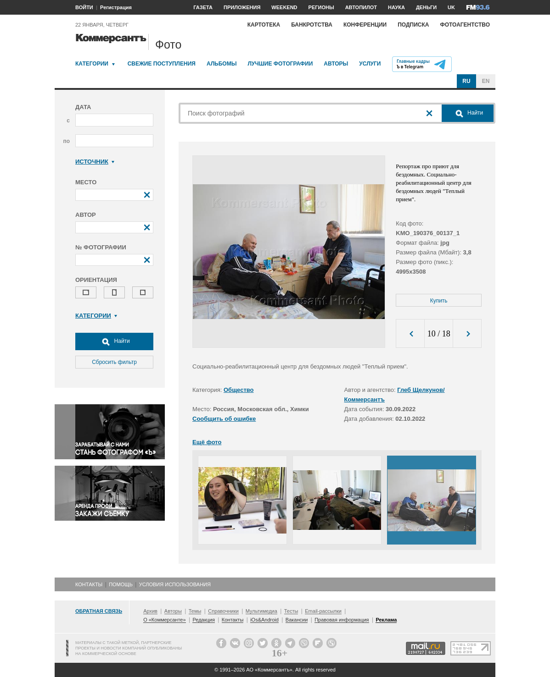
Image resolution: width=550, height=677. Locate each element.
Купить (439, 300)
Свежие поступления (162, 64)
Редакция (203, 619)
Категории (91, 64)
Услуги (370, 64)
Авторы (336, 64)
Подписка (413, 25)
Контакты (88, 584)
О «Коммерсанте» (164, 619)
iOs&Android (264, 619)
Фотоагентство (465, 25)
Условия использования (175, 584)
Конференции (365, 25)
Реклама (386, 619)
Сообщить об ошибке (224, 418)
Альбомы (222, 64)
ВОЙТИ (84, 7)
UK (451, 7)
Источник (94, 161)
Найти (114, 341)
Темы (195, 611)
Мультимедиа (261, 611)
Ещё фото (206, 442)
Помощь (121, 584)
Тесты (291, 611)
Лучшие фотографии (280, 64)
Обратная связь (98, 611)
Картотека (264, 25)
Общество (239, 389)
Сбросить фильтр (114, 362)
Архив (150, 611)
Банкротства (311, 25)
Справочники (223, 611)
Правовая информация (341, 619)
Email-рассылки (323, 611)
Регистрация (116, 7)
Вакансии (297, 619)
